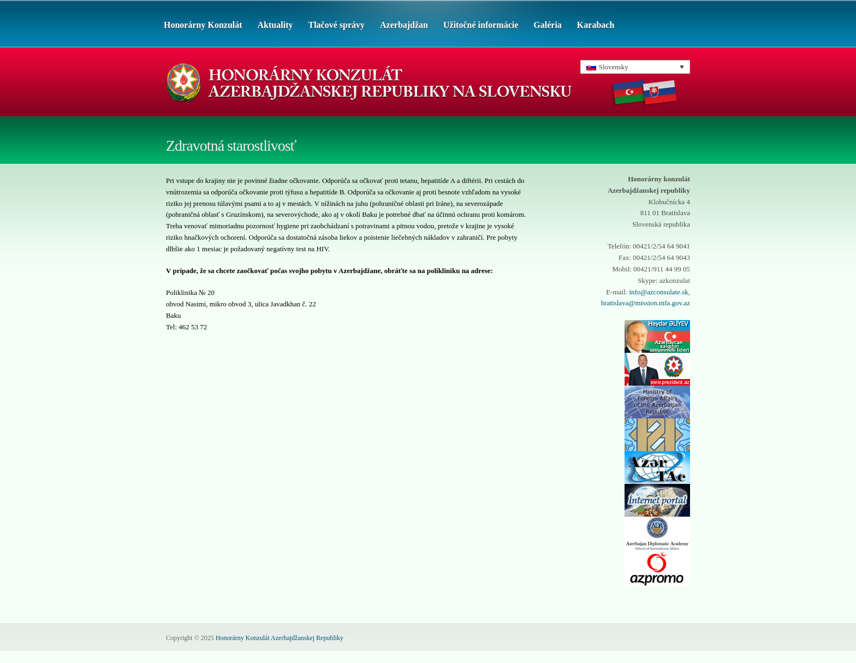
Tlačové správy (336, 24)
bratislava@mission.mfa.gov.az (645, 303)
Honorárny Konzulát (203, 24)
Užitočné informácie (480, 24)
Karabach (595, 24)
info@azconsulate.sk (658, 292)
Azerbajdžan (404, 24)
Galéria (547, 24)
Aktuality (275, 24)
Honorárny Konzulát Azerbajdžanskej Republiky (279, 638)
